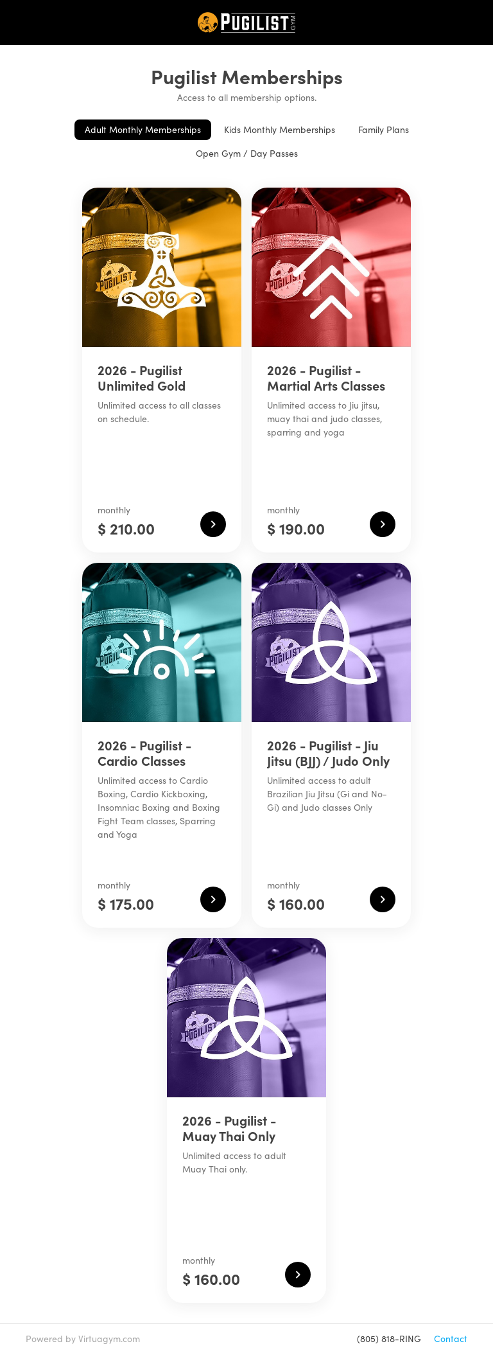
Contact (450, 1338)
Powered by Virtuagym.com (83, 1338)
